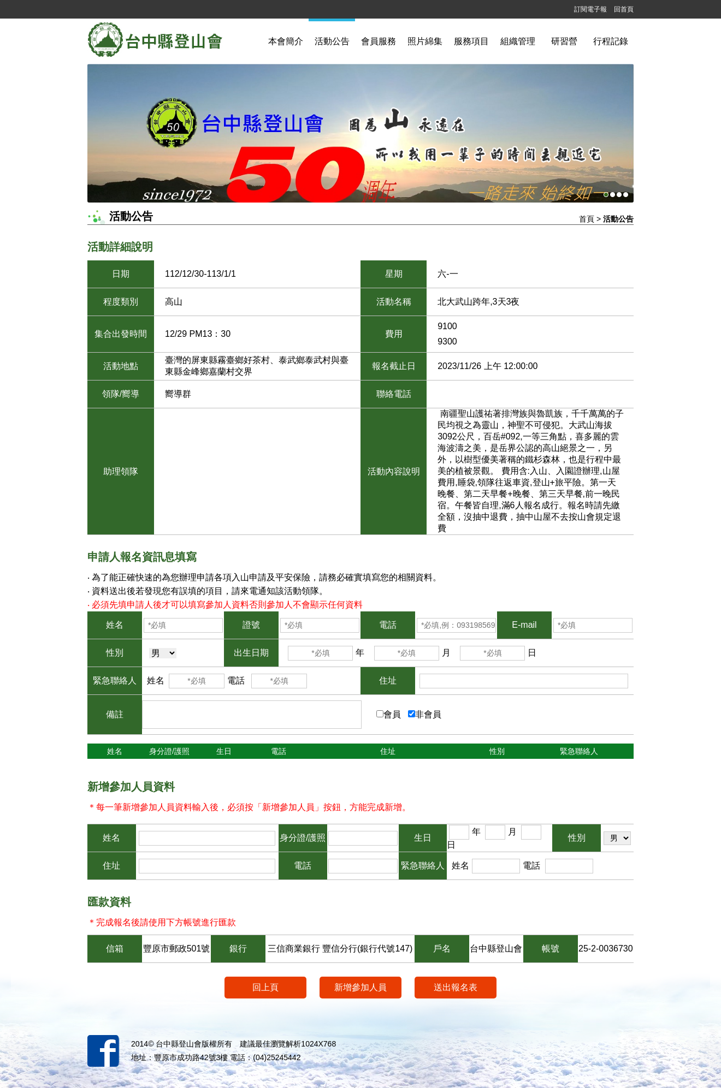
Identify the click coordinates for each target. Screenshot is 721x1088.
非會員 (428, 714)
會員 (392, 714)
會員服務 (378, 41)
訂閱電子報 (590, 9)
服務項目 (471, 41)
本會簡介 (285, 41)
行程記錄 (610, 41)
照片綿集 (424, 41)
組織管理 (517, 41)
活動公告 (332, 41)
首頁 (586, 219)
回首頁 (624, 9)
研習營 (564, 41)
